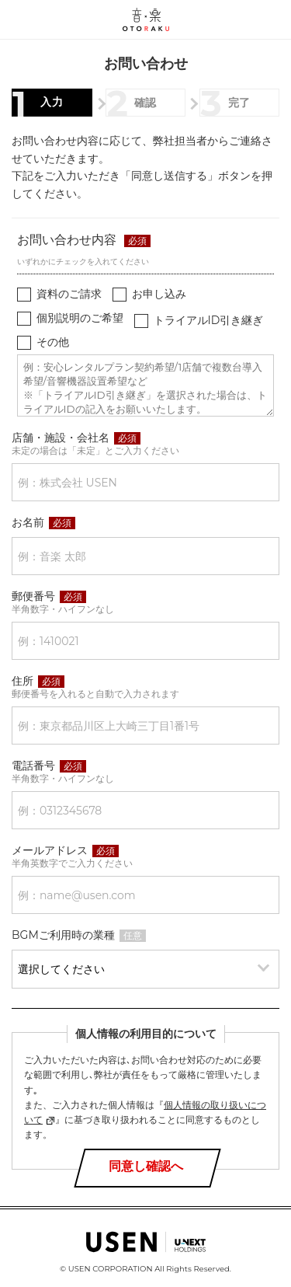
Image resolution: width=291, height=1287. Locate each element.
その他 (52, 342)
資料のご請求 (69, 294)
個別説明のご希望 (79, 318)
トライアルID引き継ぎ (209, 320)
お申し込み (159, 294)
